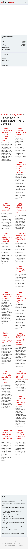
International (14, 62)
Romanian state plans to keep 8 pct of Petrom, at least (13, 504)
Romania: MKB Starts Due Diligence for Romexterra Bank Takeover (6, 434)
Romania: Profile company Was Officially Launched (6, 237)
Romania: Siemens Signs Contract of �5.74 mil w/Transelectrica (21, 375)
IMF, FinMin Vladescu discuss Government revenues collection (11, 512)
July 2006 (17, 114)
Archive (5, 114)
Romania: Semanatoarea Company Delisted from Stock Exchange (20, 167)
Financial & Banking (14, 60)
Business (14, 57)
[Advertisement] (14, 20)
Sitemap (21, 545)
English (16, 541)
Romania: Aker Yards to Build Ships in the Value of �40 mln (20, 237)
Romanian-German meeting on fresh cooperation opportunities (13, 526)
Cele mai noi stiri (9, 541)
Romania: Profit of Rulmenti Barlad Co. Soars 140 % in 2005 (20, 208)
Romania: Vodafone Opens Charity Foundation (20, 131)
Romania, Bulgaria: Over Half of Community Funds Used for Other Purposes (20, 339)
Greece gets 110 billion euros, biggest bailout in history (13, 519)
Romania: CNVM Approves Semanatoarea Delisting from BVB (20, 297)
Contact (15, 543)
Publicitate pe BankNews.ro (11, 545)
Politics (14, 63)
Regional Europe (14, 65)
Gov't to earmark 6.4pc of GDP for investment (12, 529)
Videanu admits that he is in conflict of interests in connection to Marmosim (13, 515)
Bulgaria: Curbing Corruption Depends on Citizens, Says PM (6, 338)
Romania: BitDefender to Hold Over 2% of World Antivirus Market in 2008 (6, 134)
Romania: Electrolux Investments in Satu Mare (20, 269)
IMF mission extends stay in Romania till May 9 (13, 507)
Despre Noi (21, 543)
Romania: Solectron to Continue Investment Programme (6, 207)
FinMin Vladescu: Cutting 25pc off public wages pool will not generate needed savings (13, 534)
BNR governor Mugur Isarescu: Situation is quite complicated (13, 523)
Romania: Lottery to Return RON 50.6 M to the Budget (20, 434)
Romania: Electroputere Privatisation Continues (6, 295)
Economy (14, 58)
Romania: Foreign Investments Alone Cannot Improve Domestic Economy (6, 377)
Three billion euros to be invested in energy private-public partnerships (12, 500)
